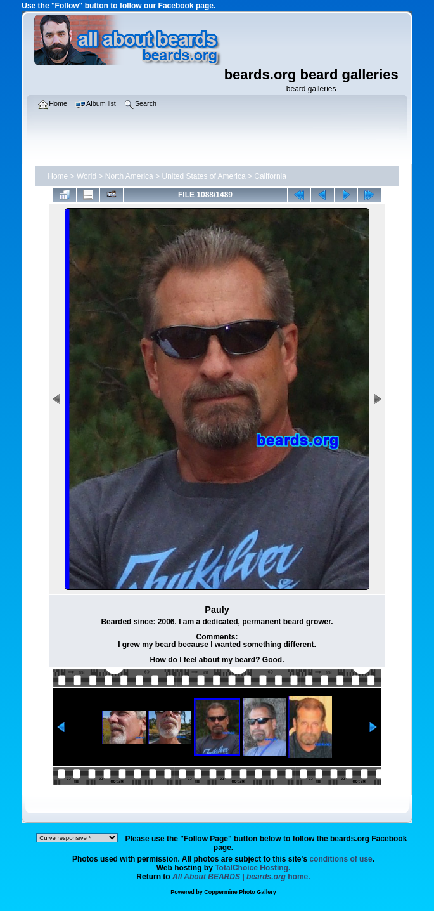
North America (129, 176)
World (86, 176)
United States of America (203, 176)
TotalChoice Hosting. (252, 867)
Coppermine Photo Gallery (240, 892)
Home (58, 176)
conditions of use (340, 859)
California (270, 176)
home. (241, 876)
